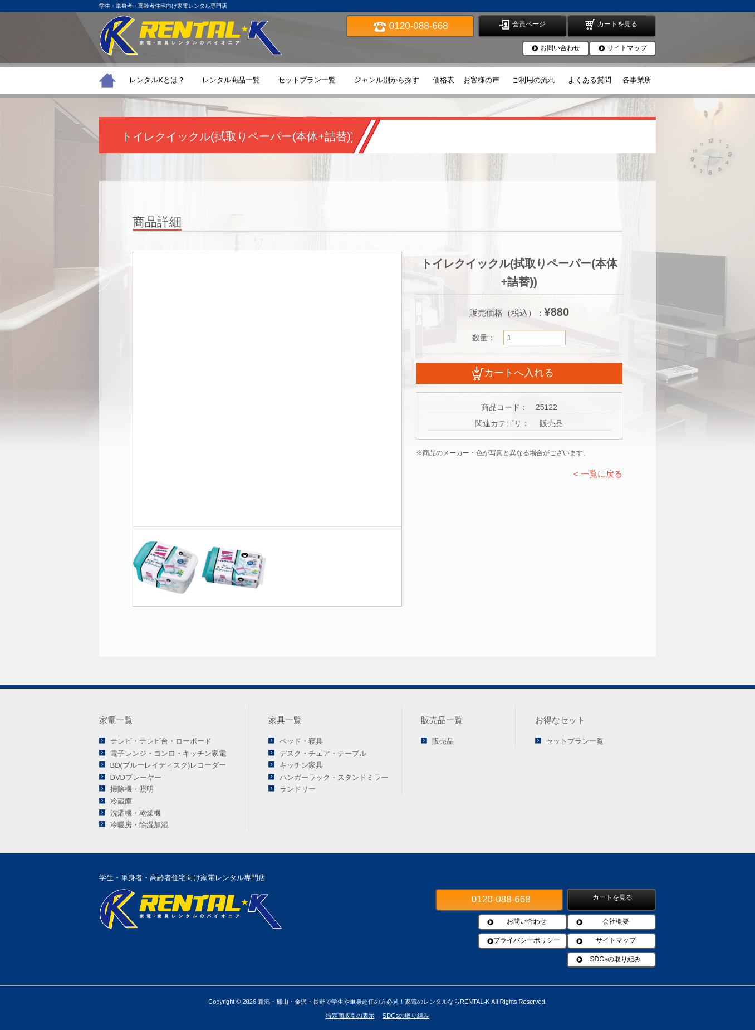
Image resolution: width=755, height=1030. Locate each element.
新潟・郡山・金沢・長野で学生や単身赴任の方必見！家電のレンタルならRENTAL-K (374, 1001)
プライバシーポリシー (526, 940)
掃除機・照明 (132, 789)
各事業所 (636, 80)
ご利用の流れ (533, 80)
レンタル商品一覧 (231, 80)
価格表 (443, 80)
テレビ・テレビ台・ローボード (161, 741)
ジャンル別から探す (386, 80)
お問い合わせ (560, 48)
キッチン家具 (301, 765)
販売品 (443, 741)
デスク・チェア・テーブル (323, 753)
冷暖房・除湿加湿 (139, 825)
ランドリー (298, 789)
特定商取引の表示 (350, 1015)
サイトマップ (627, 48)
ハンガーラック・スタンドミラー (334, 777)
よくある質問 (589, 80)
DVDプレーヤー (135, 777)
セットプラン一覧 (307, 80)
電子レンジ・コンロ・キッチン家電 (168, 753)
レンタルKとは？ (157, 80)
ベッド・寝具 (301, 741)
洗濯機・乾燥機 (135, 813)
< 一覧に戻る (597, 474)
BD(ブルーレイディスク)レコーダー (168, 765)
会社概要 (615, 921)
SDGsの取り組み (615, 959)
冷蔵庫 (121, 801)
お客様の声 (481, 80)
